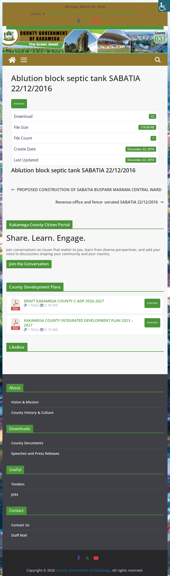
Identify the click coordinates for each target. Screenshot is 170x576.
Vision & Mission (25, 402)
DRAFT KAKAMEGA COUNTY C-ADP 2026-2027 (64, 300)
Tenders (18, 484)
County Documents (27, 443)
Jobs (14, 494)
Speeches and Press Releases (35, 453)
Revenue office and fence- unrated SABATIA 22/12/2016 (109, 202)
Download (19, 103)
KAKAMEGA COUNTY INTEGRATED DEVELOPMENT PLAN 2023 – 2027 (78, 323)
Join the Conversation (29, 264)
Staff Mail (19, 535)
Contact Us (20, 525)
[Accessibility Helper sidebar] (164, 6)
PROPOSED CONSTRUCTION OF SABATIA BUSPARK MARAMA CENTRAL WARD (86, 189)
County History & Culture (32, 412)
